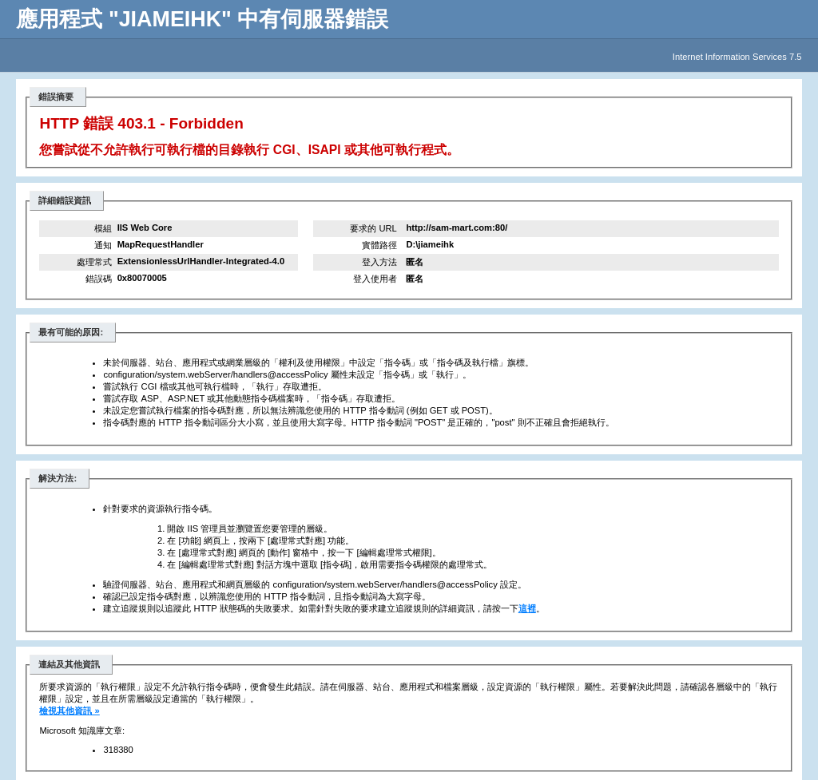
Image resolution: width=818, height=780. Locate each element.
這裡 (527, 608)
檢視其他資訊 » (69, 710)
